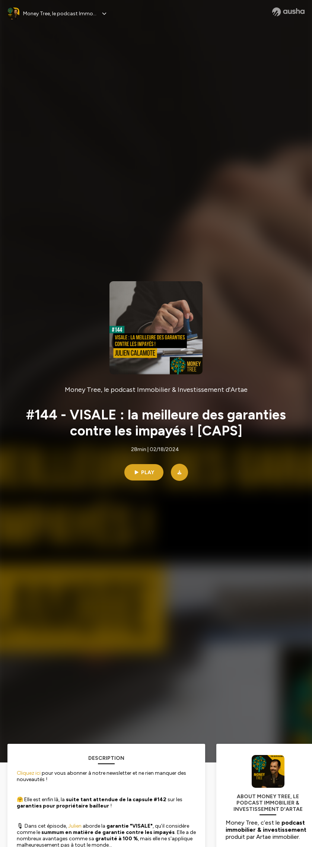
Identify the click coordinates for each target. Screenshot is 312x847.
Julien (75, 826)
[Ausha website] (288, 11)
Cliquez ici (29, 773)
